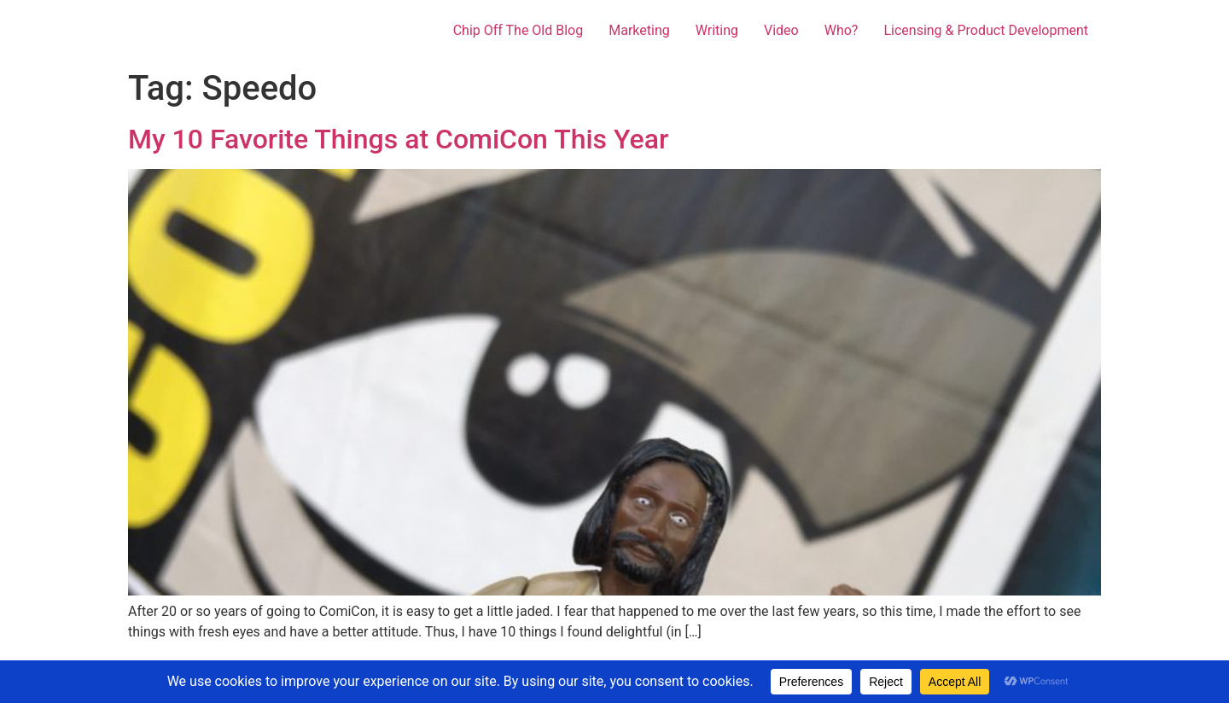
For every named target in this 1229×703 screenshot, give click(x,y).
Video (781, 30)
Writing (717, 30)
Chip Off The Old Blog (518, 30)
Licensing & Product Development (985, 30)
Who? (841, 30)
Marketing (639, 30)
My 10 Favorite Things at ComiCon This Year (398, 139)
